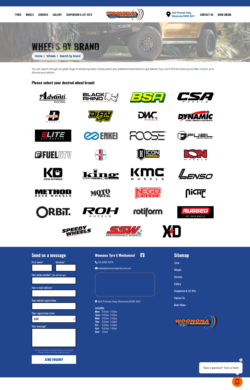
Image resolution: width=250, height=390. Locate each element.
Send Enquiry (54, 372)
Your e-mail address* (42, 300)
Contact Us (206, 15)
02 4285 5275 (104, 274)
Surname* (60, 275)
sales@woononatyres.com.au (114, 280)
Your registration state (43, 326)
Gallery (57, 15)
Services (43, 15)
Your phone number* (49, 287)
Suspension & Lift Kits (79, 15)
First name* (37, 275)
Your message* (39, 339)
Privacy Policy (43, 365)
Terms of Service (59, 365)
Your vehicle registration (44, 313)
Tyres (18, 15)
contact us (205, 69)
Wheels (30, 15)
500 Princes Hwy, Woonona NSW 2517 (119, 314)
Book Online (224, 15)
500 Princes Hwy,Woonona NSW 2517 (183, 14)
